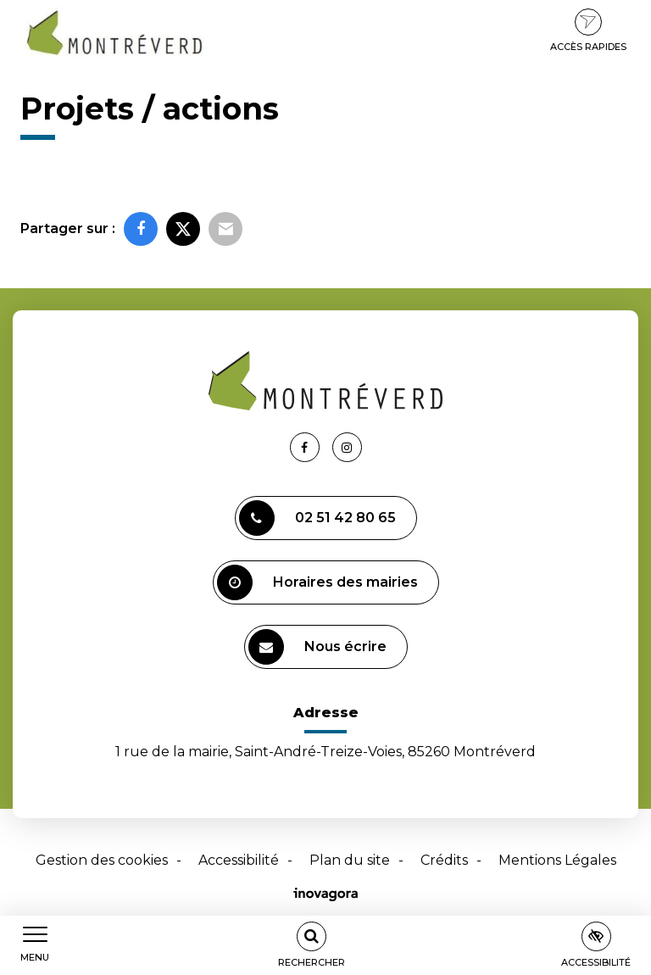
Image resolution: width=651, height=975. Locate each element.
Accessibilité (238, 860)
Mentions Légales (557, 860)
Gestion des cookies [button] (102, 860)
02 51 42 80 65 (317, 518)
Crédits (444, 860)
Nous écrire (317, 647)
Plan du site (349, 860)
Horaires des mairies (317, 582)
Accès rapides (588, 30)
